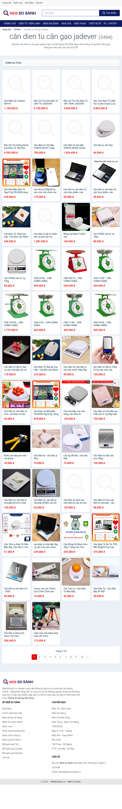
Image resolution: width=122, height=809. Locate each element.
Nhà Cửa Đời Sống (61, 717)
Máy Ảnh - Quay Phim (62, 735)
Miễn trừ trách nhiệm (12, 722)
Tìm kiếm (109, 12)
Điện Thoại (80, 23)
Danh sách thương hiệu (13, 731)
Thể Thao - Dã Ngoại (62, 744)
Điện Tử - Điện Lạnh (29, 23)
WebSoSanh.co (58, 781)
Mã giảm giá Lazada (12, 748)
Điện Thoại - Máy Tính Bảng (65, 722)
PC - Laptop (110, 23)
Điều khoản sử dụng (12, 717)
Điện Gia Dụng (51, 23)
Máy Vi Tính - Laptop (62, 731)
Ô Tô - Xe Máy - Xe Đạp (63, 748)
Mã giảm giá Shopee (12, 753)
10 (82, 657)
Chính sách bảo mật (12, 713)
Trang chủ (6, 3)
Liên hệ (39, 3)
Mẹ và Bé (56, 740)
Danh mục (18, 3)
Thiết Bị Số (95, 23)
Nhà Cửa (66, 23)
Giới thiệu (29, 3)
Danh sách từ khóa (11, 740)
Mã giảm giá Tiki (10, 744)
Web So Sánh (74, 781)
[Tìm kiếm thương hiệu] (70, 13)
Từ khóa (17, 29)
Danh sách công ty (11, 735)
